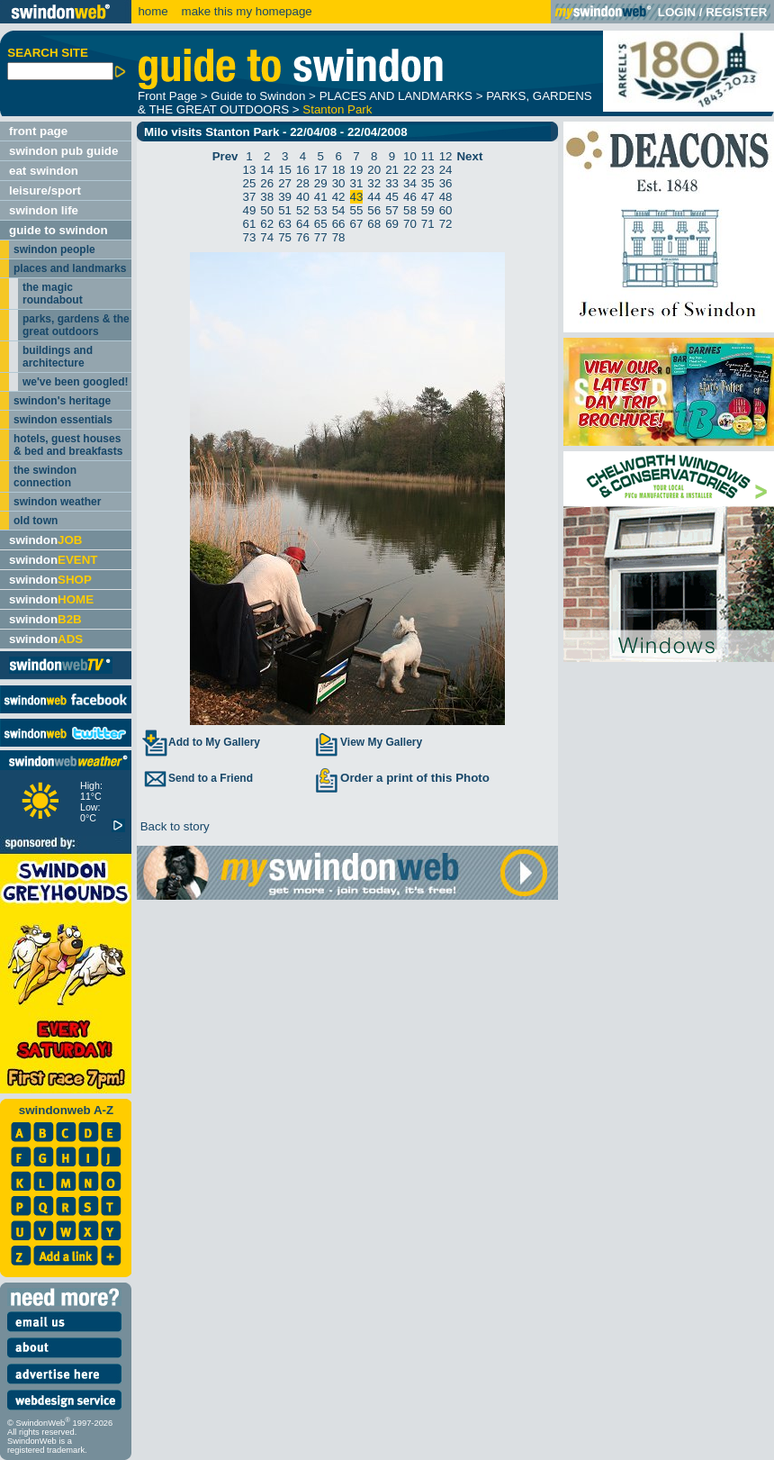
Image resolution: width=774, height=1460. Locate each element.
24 (446, 170)
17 (321, 170)
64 (303, 224)
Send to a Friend (197, 778)
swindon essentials (63, 419)
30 (339, 183)
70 (410, 224)
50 (267, 210)
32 (374, 183)
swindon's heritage (62, 400)
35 (428, 183)
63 (285, 224)
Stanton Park (337, 109)
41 (321, 197)
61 (249, 224)
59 (428, 210)
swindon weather (57, 501)
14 (267, 170)
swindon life (43, 210)
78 (339, 237)
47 (428, 197)
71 (428, 224)
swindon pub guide (63, 151)
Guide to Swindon (258, 96)
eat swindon (43, 170)
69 (392, 224)
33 (392, 183)
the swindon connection (45, 476)
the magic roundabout (52, 293)
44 (374, 197)
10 (410, 156)
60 (446, 210)
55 (357, 210)
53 (321, 210)
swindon (45, 540)
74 (267, 237)
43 (357, 197)
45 (392, 197)
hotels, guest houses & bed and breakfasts (68, 445)
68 (374, 224)
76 (303, 237)
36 (446, 183)
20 (374, 170)
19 (357, 170)
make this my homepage (245, 11)
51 (285, 210)
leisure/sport (45, 190)
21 (392, 170)
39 (285, 197)
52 (303, 210)
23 (428, 170)
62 (267, 224)
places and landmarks (70, 268)
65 (321, 224)
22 (410, 170)
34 (410, 183)
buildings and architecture (57, 356)
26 (267, 183)
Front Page (167, 96)
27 (285, 183)
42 (339, 197)
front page (38, 131)
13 (249, 170)
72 (446, 224)
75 (285, 237)
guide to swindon (58, 230)
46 (410, 197)
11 (428, 156)
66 (339, 224)
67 (357, 224)
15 (285, 170)
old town (36, 520)
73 (249, 237)
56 (374, 210)
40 (303, 197)
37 (249, 197)
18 (339, 170)
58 (410, 210)
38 (267, 197)
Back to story (173, 826)
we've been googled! (75, 382)
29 (321, 183)
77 (321, 237)
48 (446, 197)
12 (446, 156)
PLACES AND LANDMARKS (396, 96)
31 (357, 183)
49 (249, 210)
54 (339, 210)
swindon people (54, 249)
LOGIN (677, 12)
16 (303, 170)
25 (249, 183)
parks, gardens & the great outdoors (76, 325)
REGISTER (736, 12)
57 (392, 210)
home (152, 11)
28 (303, 183)
